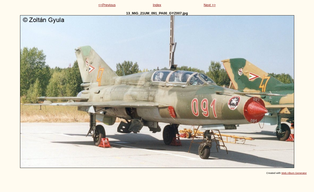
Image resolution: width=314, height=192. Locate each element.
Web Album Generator (294, 172)
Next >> (210, 5)
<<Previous (107, 5)
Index (157, 5)
